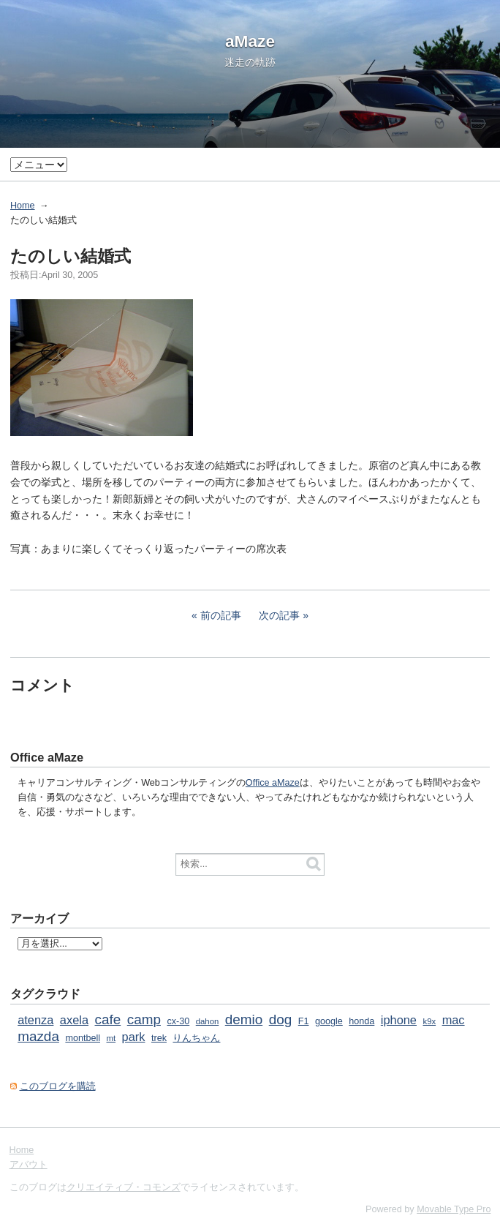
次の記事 (279, 615)
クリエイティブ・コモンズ (124, 1187)
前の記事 (220, 615)
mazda (38, 1036)
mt (111, 1038)
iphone (399, 1019)
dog (280, 1019)
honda (361, 1021)
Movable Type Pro (453, 1209)
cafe (108, 1019)
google (329, 1021)
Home (22, 205)
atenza (35, 1019)
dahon (207, 1021)
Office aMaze (273, 783)
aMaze (250, 40)
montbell (82, 1038)
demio (243, 1019)
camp (144, 1019)
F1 (303, 1021)
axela (74, 1019)
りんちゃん (196, 1038)
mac (453, 1019)
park (133, 1036)
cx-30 (178, 1021)
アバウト (29, 1165)
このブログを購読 (58, 1086)
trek (159, 1038)
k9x (429, 1021)
